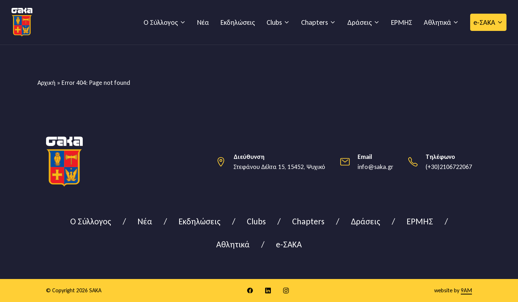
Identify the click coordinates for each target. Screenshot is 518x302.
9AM (466, 290)
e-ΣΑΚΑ (484, 22)
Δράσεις (359, 22)
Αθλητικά (437, 22)
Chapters (314, 22)
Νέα (203, 22)
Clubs (274, 22)
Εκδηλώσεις (238, 22)
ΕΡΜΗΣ (401, 22)
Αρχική (46, 83)
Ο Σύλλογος (161, 22)
